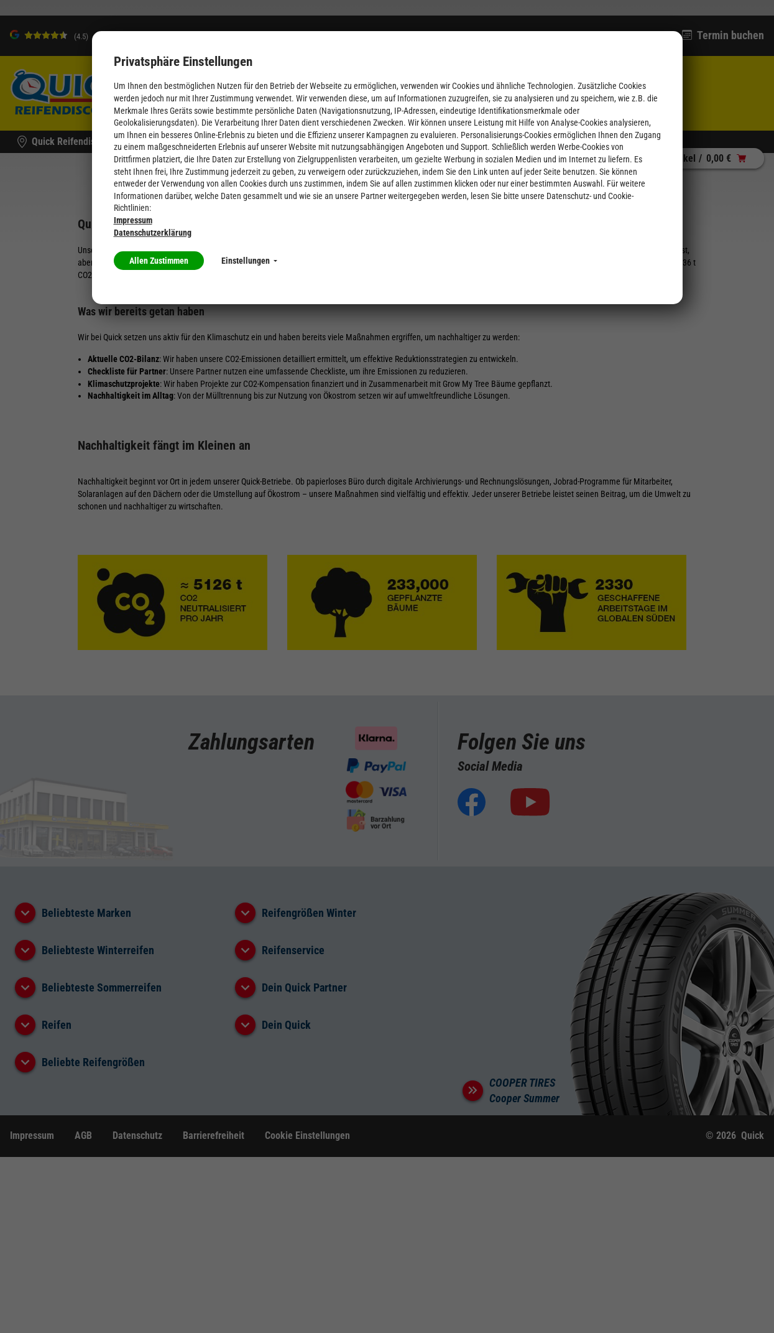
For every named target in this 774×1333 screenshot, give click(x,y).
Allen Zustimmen (158, 261)
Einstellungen (249, 261)
